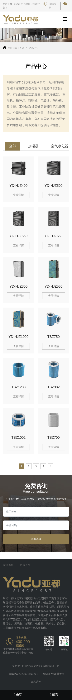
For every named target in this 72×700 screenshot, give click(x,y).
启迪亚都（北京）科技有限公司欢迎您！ (21, 5)
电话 (18, 694)
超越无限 (25, 565)
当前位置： (13, 47)
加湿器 (33, 146)
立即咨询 (36, 538)
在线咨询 (49, 6)
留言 (54, 694)
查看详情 (18, 194)
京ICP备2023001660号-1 (24, 673)
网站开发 (47, 673)
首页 (21, 47)
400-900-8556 (23, 643)
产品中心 (33, 47)
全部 (12, 146)
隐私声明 (36, 681)
